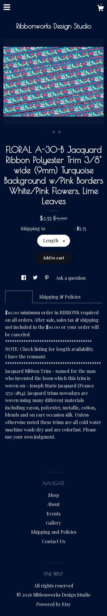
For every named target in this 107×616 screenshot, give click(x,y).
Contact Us (53, 541)
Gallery (53, 523)
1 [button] (48, 132)
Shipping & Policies (59, 297)
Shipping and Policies (53, 532)
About (53, 504)
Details (19, 297)
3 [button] (59, 132)
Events (53, 514)
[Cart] (100, 8)
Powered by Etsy (53, 604)
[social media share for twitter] (36, 278)
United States (60, 228)
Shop (53, 495)
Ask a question (71, 278)
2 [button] (53, 132)
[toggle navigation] (6, 7)
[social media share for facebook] (24, 278)
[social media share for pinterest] (47, 278)
